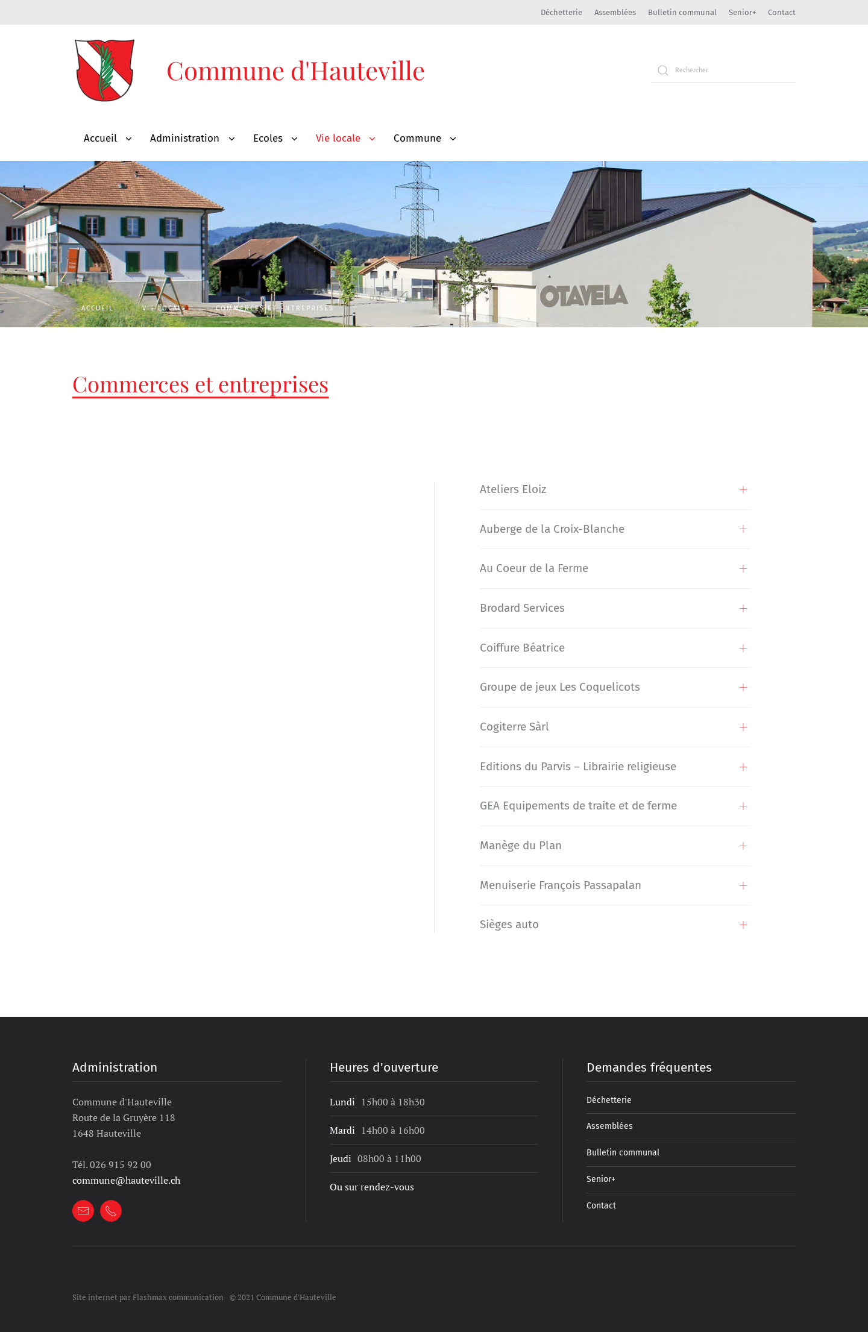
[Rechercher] (723, 70)
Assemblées (615, 12)
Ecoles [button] (268, 138)
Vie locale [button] (338, 138)
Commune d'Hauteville (295, 70)
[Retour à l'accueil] (105, 70)
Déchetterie (561, 12)
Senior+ (742, 12)
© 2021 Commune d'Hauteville (283, 1297)
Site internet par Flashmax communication (148, 1297)
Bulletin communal (682, 12)
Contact (782, 12)
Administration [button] (184, 138)
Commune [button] (417, 138)
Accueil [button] (100, 138)
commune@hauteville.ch (126, 1180)
